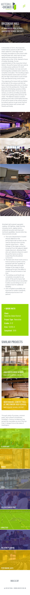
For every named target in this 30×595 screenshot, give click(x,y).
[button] (24, 5)
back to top (15, 580)
